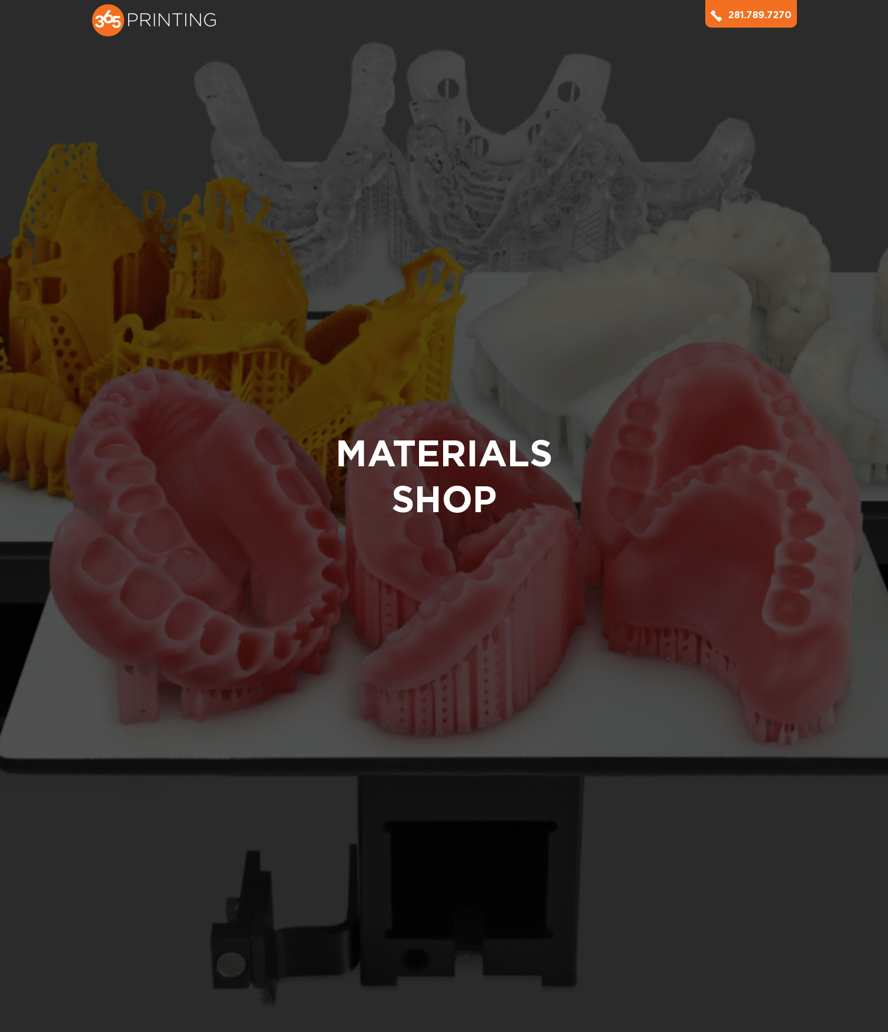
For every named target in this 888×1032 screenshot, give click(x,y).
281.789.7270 (751, 15)
